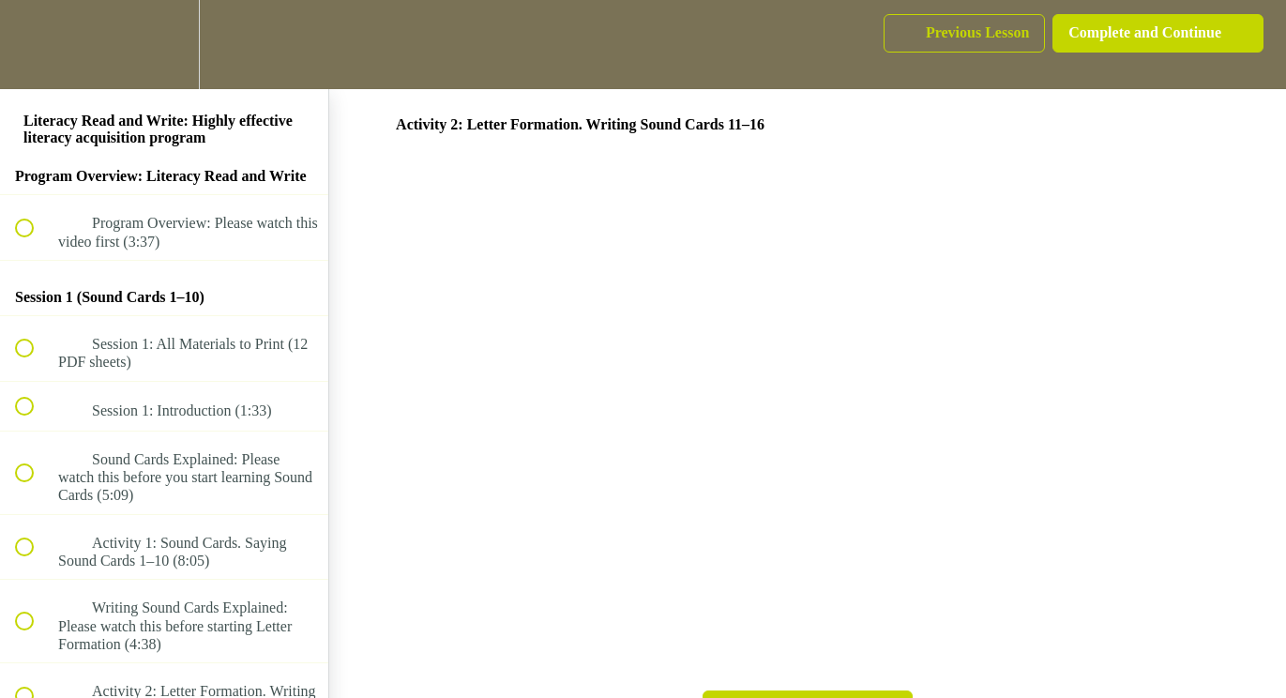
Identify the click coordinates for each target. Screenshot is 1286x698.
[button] (34, 44)
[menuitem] (164, 44)
